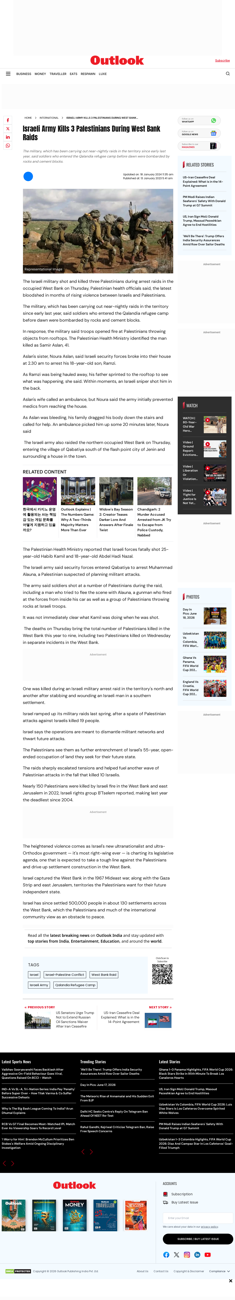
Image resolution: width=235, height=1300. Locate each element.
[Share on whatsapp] (8, 145)
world (156, 941)
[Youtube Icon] (207, 1254)
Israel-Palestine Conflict (65, 974)
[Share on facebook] (8, 120)
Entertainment (84, 941)
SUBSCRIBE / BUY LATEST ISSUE (198, 1239)
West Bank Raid (104, 974)
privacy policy (209, 1226)
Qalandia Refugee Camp (75, 985)
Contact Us (161, 1271)
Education (110, 941)
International (49, 118)
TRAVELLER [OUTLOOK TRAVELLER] (58, 74)
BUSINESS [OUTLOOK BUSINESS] (23, 74)
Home (28, 118)
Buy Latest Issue (184, 1202)
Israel (34, 974)
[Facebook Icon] (166, 1254)
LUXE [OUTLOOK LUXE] (103, 74)
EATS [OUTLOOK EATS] (73, 74)
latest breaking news (70, 935)
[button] (4, 1163)
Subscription (182, 1194)
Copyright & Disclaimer (189, 1271)
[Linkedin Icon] (197, 1254)
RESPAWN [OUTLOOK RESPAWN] (88, 74)
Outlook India (109, 935)
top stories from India (48, 941)
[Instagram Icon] (187, 1254)
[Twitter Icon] (176, 1254)
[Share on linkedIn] (8, 137)
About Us (142, 1271)
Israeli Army (39, 985)
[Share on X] (8, 129)
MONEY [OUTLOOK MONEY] (40, 74)
